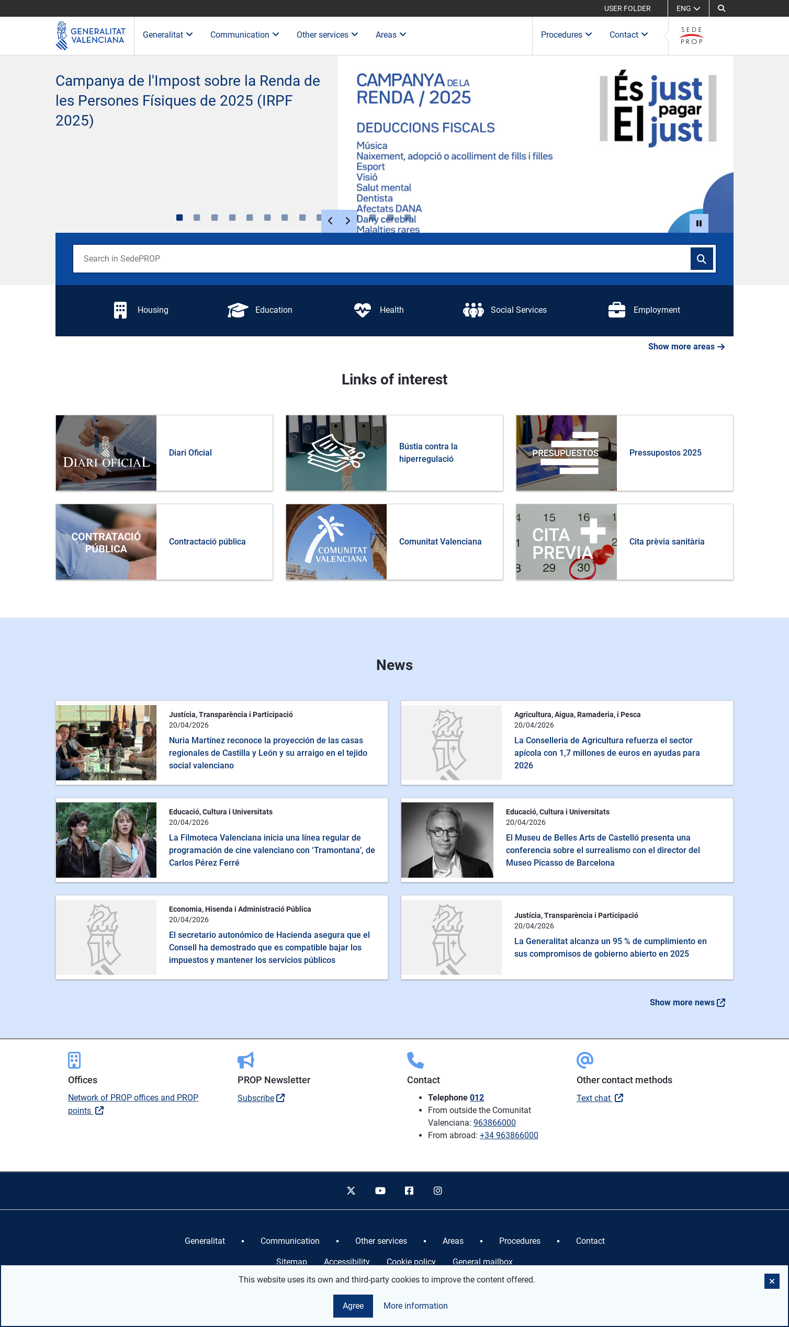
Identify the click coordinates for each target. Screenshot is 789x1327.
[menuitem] (204, 1241)
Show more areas (686, 346)
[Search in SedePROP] (702, 258)
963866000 (495, 1123)
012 (477, 1098)
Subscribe (256, 1098)
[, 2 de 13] (197, 217)
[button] (721, 8)
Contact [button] (629, 35)
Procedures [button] (567, 35)
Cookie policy (411, 1262)
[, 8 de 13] (302, 217)
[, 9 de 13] (320, 217)
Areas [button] (391, 35)
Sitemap (291, 1262)
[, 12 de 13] (372, 217)
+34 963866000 (509, 1135)
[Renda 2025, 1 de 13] (179, 217)
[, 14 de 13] (408, 217)
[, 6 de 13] (267, 217)
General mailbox (483, 1262)
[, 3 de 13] (214, 217)
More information (416, 1306)
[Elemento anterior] (330, 221)
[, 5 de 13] (249, 217)
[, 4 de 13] (232, 217)
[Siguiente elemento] (347, 221)
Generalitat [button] (168, 35)
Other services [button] (328, 35)
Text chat (595, 1098)
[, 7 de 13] (285, 217)
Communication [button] (245, 35)
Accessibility (347, 1262)
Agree (353, 1306)
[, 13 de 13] (390, 217)
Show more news (687, 1002)
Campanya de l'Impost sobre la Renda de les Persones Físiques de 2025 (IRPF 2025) (187, 100)
